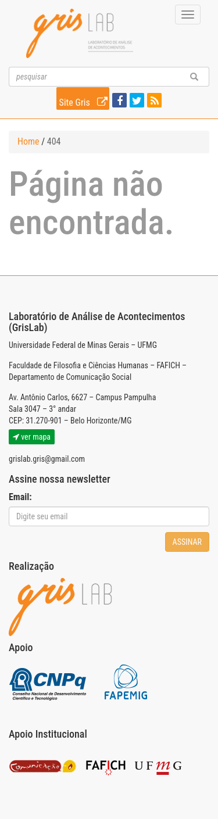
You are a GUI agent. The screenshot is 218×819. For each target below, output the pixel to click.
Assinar (187, 542)
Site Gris (84, 100)
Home (28, 141)
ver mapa (32, 436)
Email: (20, 496)
